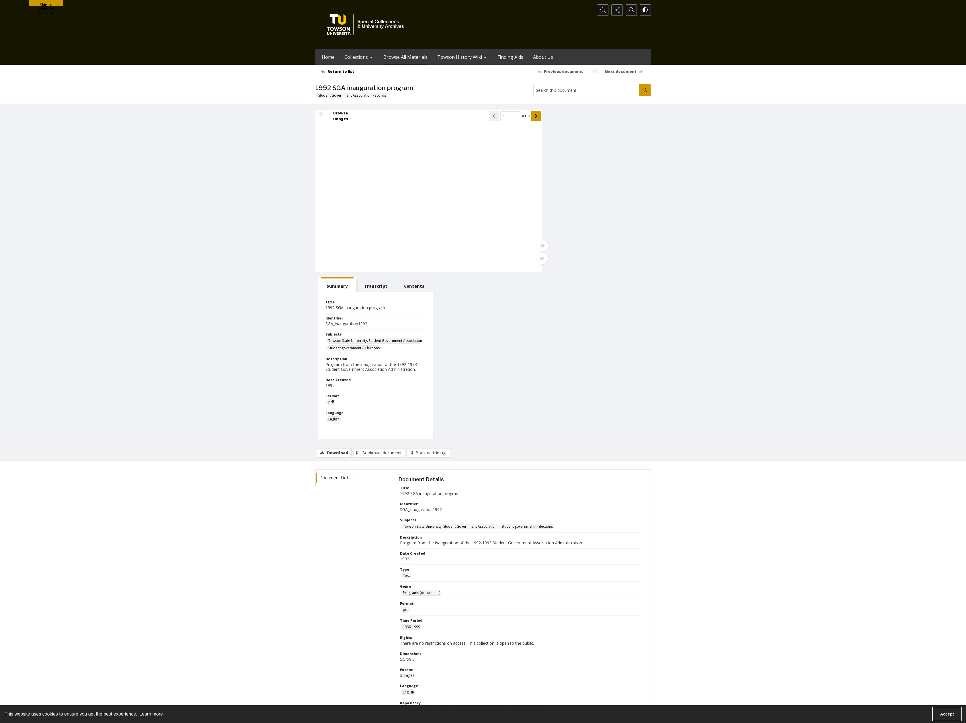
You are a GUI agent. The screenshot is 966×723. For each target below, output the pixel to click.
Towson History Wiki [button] (462, 57)
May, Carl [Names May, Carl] (534, 598)
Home (328, 57)
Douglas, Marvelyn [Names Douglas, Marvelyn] (444, 583)
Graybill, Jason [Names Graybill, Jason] (582, 598)
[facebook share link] (505, 663)
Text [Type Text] (406, 408)
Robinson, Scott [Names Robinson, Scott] (476, 598)
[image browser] (336, 116)
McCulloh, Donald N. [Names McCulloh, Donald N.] (596, 590)
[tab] (560, 117)
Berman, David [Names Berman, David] (476, 583)
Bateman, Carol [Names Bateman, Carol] (505, 583)
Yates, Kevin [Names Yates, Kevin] (612, 583)
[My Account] (630, 10)
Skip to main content (46, 4)
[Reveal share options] (616, 10)
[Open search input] (602, 10)
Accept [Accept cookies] (947, 714)
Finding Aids (510, 57)
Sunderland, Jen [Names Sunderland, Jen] (567, 575)
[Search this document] (586, 90)
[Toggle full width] (539, 246)
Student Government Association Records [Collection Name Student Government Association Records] (437, 558)
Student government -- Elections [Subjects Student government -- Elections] (577, 184)
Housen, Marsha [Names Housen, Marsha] (537, 575)
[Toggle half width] (539, 258)
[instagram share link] (493, 663)
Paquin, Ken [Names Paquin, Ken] (588, 583)
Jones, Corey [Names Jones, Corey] (413, 590)
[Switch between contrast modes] (645, 10)
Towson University (330, 698)
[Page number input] (507, 116)
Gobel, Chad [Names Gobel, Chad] (467, 590)
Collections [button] (359, 57)
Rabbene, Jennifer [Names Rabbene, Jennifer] (504, 575)
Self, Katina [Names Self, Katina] (476, 575)
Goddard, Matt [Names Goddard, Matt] (440, 590)
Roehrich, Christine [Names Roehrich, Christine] (497, 590)
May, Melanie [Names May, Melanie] (413, 605)
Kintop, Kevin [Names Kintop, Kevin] (533, 583)
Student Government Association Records (352, 95)
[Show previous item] (491, 116)
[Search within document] (645, 90)
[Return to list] (340, 71)
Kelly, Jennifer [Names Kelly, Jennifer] (413, 583)
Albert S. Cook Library (450, 698)
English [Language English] (408, 524)
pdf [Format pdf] (555, 238)
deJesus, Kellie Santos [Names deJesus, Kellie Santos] (602, 575)
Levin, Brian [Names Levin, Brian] (556, 598)
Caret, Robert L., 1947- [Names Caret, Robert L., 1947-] (421, 575)
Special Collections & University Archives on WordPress (533, 674)
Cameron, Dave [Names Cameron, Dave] (530, 590)
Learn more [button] (151, 714)
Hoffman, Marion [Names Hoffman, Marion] (561, 590)
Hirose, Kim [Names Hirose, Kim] (607, 598)
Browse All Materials (405, 57)
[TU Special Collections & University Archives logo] (367, 25)
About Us (543, 57)
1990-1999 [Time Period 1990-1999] (411, 459)
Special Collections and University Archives (579, 698)
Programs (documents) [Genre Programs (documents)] (421, 425)
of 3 (522, 116)
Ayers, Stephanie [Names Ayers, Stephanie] (445, 598)
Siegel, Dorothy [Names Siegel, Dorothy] (415, 598)
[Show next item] (533, 116)
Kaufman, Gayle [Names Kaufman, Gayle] (561, 583)
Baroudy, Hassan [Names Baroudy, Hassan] (508, 598)
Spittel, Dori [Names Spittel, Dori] (453, 575)
